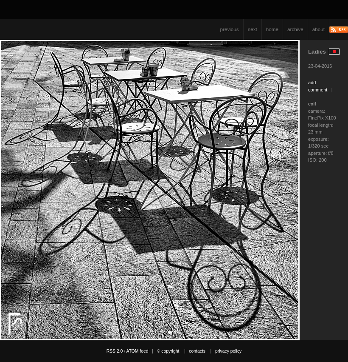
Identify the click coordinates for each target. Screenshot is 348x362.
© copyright (168, 351)
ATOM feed (137, 351)
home (272, 29)
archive (295, 29)
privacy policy (228, 351)
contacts (197, 351)
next (252, 29)
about (318, 29)
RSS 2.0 (115, 351)
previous (229, 29)
